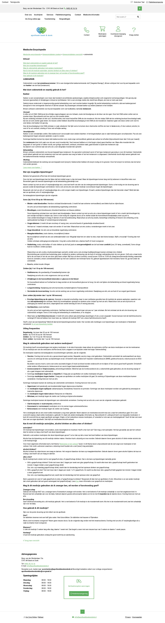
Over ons (28, 15)
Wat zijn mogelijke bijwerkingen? (35, 66)
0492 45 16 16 (29, 564)
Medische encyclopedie (32, 54)
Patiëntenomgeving (63, 15)
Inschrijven (38, 15)
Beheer (40, 617)
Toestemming (49, 19)
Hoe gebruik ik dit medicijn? (33, 76)
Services (50, 15)
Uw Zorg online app (32, 19)
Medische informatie (91, 15)
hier (77, 481)
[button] (138, 17)
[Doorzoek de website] (128, 17)
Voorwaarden (137, 617)
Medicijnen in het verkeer (69, 444)
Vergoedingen (64, 19)
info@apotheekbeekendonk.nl (38, 566)
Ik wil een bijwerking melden (42, 324)
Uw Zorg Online (31, 617)
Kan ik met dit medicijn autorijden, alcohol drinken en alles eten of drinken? (50, 71)
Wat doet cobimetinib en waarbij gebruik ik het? (40, 63)
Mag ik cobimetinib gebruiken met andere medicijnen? (43, 68)
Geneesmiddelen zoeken (52, 54)
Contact (78, 15)
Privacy (128, 617)
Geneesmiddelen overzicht (72, 54)
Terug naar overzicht (31, 541)
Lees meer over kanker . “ (32, 168)
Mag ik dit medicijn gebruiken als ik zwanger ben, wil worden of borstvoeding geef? (53, 73)
